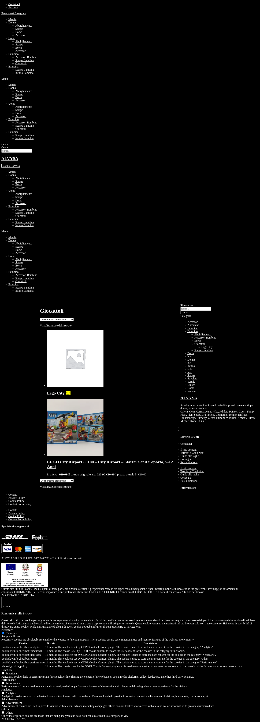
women (191, 391)
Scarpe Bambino (24, 60)
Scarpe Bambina (24, 69)
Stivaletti (192, 378)
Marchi (12, 19)
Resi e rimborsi (189, 462)
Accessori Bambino (26, 57)
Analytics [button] (6, 689)
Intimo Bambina (24, 72)
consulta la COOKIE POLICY (18, 592)
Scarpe (19, 28)
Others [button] (5, 709)
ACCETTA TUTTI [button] (12, 595)
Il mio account (188, 449)
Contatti (12, 494)
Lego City (207, 347)
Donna (12, 22)
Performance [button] (8, 679)
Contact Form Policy (20, 504)
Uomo (11, 38)
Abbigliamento (23, 25)
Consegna (185, 459)
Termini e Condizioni (192, 452)
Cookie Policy (16, 500)
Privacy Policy (16, 497)
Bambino (13, 53)
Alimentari (193, 324)
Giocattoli (21, 63)
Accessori (20, 35)
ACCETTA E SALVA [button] (13, 718)
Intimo (191, 365)
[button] (130, 78)
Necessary (11, 633)
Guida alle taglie (189, 455)
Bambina (13, 66)
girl (189, 362)
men (189, 372)
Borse (18, 31)
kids (189, 369)
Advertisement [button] (9, 699)
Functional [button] (7, 669)
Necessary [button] (7, 629)
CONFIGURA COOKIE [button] (101, 592)
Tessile (191, 381)
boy (189, 356)
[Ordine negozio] (57, 319)
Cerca (4, 144)
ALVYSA (9, 158)
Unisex (191, 384)
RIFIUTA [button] (28, 595)
